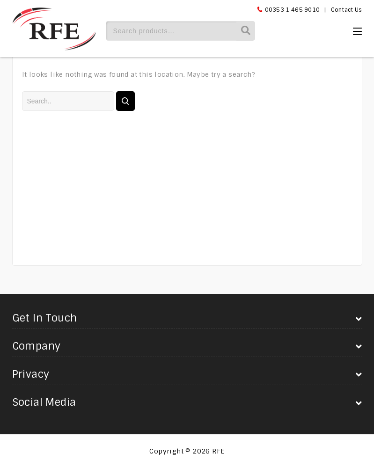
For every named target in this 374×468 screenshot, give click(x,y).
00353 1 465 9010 (292, 10)
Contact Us (346, 10)
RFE (218, 451)
